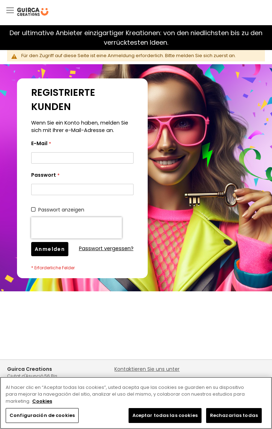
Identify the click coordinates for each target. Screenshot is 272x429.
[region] (136, 403)
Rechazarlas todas (234, 415)
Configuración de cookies (42, 415)
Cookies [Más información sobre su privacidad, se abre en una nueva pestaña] (42, 401)
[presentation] (76, 227)
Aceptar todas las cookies (165, 415)
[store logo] (33, 12)
